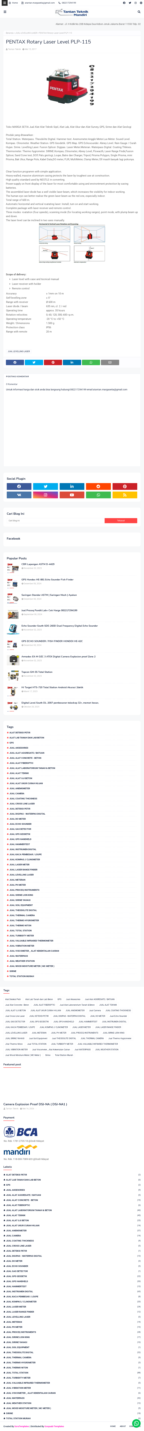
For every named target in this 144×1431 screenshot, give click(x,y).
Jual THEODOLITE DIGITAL (23, 910)
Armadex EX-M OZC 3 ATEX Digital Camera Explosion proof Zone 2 (58, 656)
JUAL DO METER (17, 819)
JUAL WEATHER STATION (22, 961)
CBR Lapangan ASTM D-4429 (37, 564)
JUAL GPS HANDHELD (20, 839)
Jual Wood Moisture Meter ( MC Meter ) (31, 966)
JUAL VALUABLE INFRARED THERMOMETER (31, 940)
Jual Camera (16, 793)
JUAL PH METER (17, 885)
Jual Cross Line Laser (22, 803)
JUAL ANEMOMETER (19, 788)
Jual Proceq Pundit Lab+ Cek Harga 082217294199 (49, 610)
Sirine (12, 971)
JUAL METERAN (17, 880)
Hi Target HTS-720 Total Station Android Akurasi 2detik (52, 687)
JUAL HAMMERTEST (19, 844)
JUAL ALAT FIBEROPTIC (21, 763)
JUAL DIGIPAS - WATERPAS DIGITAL (27, 814)
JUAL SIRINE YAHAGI (20, 900)
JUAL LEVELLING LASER (26, 33)
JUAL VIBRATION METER (21, 946)
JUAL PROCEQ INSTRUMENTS (24, 890)
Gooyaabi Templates (54, 1426)
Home (13, 3)
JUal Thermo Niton (20, 925)
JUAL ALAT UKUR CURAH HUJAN (26, 783)
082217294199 (67, 3)
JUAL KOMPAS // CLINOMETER (24, 859)
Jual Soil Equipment (21, 905)
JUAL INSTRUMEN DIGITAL (22, 849)
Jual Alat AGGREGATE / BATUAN (26, 753)
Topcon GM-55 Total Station (36, 672)
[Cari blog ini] (56, 520)
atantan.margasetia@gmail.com (38, 3)
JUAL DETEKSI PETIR (19, 808)
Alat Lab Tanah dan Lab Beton (26, 737)
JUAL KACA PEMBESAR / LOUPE (25, 854)
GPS (11, 742)
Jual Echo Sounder (20, 824)
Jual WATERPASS (18, 956)
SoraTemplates (21, 1426)
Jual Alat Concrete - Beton (25, 758)
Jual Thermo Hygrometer (24, 920)
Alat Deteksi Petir (19, 732)
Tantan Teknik (14, 49)
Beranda (10, 33)
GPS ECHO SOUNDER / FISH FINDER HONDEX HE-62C (52, 641)
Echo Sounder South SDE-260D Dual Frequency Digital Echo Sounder (59, 625)
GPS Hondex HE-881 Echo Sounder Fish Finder (47, 579)
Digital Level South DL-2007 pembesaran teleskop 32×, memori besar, (60, 702)
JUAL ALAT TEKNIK (19, 773)
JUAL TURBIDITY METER (21, 935)
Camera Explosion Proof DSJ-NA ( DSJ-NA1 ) (35, 1104)
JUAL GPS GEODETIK (19, 834)
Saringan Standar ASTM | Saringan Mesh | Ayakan (49, 595)
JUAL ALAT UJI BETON (20, 778)
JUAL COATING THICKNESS (23, 798)
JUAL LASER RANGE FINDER (23, 869)
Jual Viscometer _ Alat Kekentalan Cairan (34, 951)
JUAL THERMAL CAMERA (22, 915)
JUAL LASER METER (19, 864)
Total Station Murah (21, 976)
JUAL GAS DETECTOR (20, 829)
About (123, 1426)
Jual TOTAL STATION (20, 930)
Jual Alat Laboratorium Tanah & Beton (32, 768)
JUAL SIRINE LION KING (21, 895)
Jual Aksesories (18, 748)
